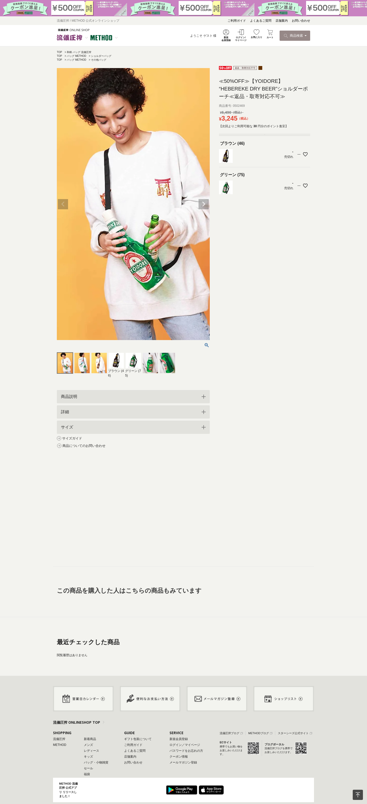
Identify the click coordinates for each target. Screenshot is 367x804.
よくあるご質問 (260, 20)
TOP (59, 52)
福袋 (87, 774)
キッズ (88, 756)
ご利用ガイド (237, 20)
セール (88, 768)
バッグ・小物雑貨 (96, 762)
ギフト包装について (138, 739)
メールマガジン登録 (183, 762)
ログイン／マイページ (184, 745)
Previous (63, 204)
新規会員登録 (178, 739)
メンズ (88, 745)
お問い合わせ (301, 20)
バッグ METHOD (76, 56)
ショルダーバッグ (101, 56)
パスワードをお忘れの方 (186, 751)
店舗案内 (282, 20)
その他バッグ (98, 59)
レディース (91, 751)
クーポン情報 (178, 756)
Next (204, 204)
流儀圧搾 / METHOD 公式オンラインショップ (88, 20)
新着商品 (90, 739)
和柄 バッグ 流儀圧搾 (79, 52)
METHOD (59, 745)
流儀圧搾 (59, 739)
